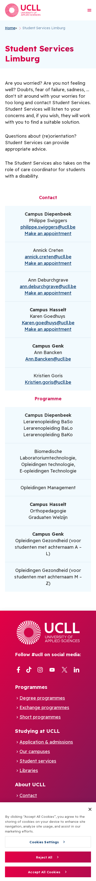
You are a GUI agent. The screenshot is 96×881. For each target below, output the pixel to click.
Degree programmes (42, 698)
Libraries (29, 770)
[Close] (90, 811)
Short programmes (40, 717)
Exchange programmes (44, 707)
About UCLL (30, 784)
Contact (28, 795)
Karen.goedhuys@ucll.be (48, 323)
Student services (38, 761)
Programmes (31, 687)
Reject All (44, 859)
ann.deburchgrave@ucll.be (48, 286)
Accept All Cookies (44, 874)
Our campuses (35, 751)
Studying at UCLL (37, 731)
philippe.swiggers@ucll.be (48, 227)
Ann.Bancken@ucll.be (48, 359)
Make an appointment (48, 233)
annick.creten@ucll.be (48, 257)
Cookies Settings (44, 844)
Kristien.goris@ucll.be (48, 382)
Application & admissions (46, 742)
